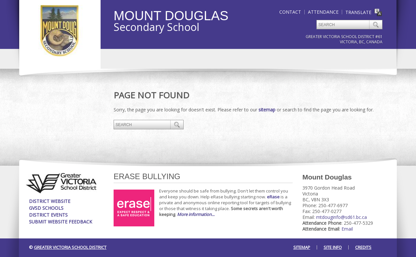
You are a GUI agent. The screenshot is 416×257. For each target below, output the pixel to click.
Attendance (323, 12)
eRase (273, 197)
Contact (290, 12)
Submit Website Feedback (60, 222)
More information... (196, 214)
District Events (48, 215)
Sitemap (301, 247)
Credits (363, 247)
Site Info (333, 247)
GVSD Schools (46, 208)
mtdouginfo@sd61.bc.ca (341, 217)
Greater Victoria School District (70, 247)
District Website (49, 201)
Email (347, 229)
